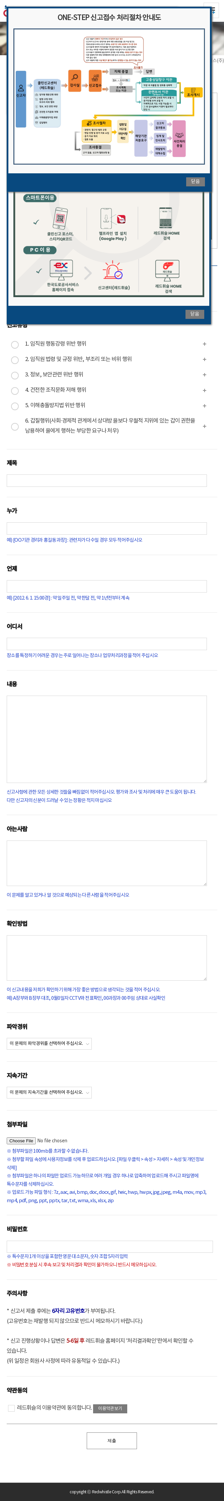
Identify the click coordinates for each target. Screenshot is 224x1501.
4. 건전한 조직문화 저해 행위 (55, 390)
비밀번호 (17, 1229)
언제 (12, 568)
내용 (12, 684)
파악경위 (17, 1026)
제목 (12, 462)
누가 (12, 510)
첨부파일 (17, 1124)
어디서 (14, 626)
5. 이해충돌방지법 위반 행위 (55, 406)
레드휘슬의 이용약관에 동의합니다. (50, 1408)
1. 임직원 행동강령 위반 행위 (55, 344)
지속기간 (17, 1075)
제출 (111, 1440)
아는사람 (17, 828)
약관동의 (17, 1390)
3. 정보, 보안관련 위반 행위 (54, 375)
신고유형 (17, 325)
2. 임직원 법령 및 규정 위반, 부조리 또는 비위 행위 (78, 359)
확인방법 (17, 923)
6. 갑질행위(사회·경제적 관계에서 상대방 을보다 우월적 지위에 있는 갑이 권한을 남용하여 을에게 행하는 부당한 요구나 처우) (110, 426)
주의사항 (17, 1293)
